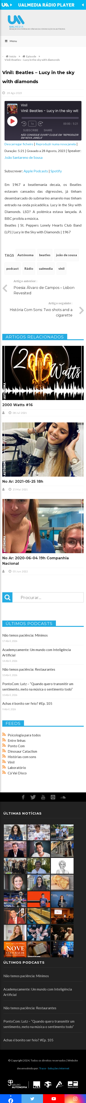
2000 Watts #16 (17, 405)
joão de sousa (66, 255)
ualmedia (46, 268)
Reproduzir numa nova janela (56, 144)
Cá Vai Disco (17, 773)
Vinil (11, 762)
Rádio (28, 268)
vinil (61, 268)
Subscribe (30, 130)
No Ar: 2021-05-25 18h (22, 481)
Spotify (56, 171)
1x (32, 124)
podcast (12, 268)
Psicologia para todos (24, 735)
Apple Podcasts (36, 171)
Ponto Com (16, 746)
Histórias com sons (22, 757)
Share (48, 130)
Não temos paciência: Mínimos (25, 635)
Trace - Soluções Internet (54, 1068)
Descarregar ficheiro (19, 144)
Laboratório (17, 768)
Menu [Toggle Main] (11, 41)
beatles (44, 255)
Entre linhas (17, 740)
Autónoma (25, 255)
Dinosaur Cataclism (22, 751)
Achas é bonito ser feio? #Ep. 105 (27, 703)
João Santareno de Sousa (24, 157)
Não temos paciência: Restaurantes (28, 669)
